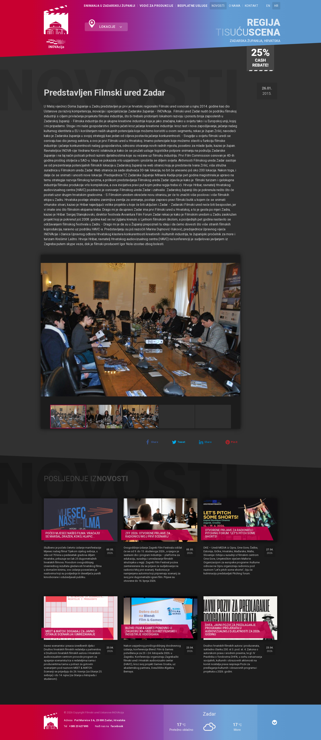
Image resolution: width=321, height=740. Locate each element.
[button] (236, 258)
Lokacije (110, 27)
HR (276, 5)
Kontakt (251, 5)
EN (268, 5)
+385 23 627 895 (78, 726)
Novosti (218, 5)
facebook (117, 726)
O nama (235, 5)
